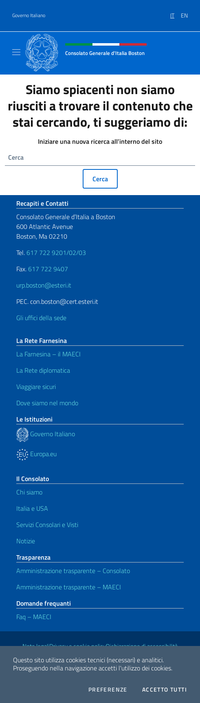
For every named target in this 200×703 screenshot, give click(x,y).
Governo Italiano (28, 15)
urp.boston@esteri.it (43, 285)
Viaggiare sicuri (36, 386)
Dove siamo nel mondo (47, 403)
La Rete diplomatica (43, 370)
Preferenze (107, 689)
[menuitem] (175, 12)
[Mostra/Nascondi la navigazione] (16, 52)
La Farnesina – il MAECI (48, 354)
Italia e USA (32, 508)
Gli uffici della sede (41, 318)
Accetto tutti (164, 689)
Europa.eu (36, 454)
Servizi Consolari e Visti (47, 524)
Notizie (25, 541)
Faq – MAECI (33, 617)
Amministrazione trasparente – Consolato (73, 571)
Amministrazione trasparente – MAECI (68, 587)
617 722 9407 (48, 269)
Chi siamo (29, 492)
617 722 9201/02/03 (56, 252)
